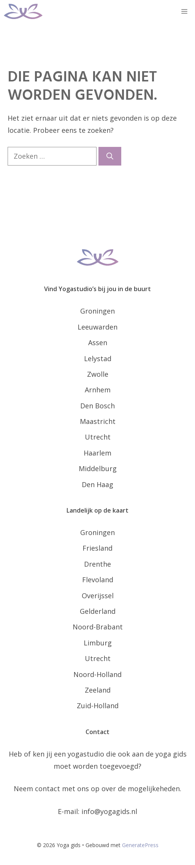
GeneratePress (140, 845)
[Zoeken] (109, 156)
